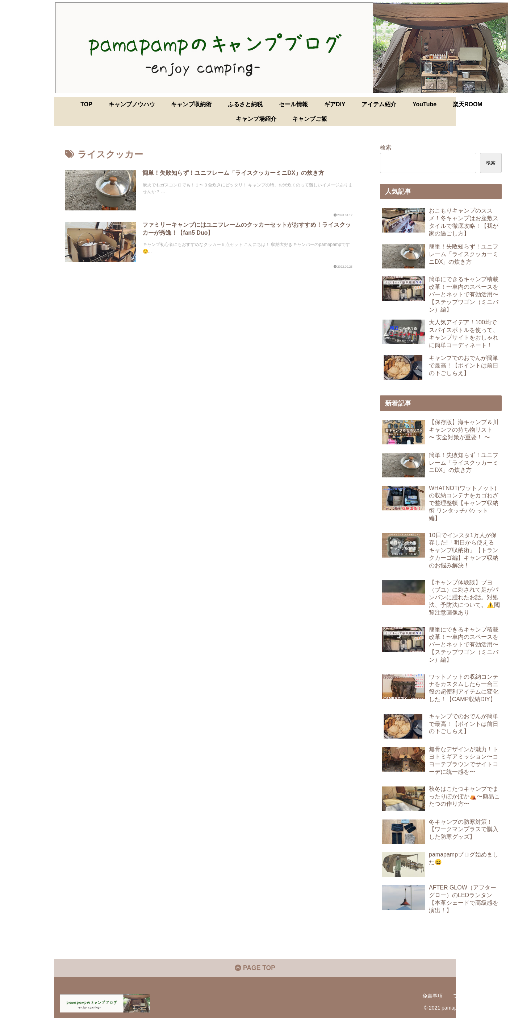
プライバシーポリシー (478, 996)
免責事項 (432, 996)
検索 (386, 147)
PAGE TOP (255, 968)
